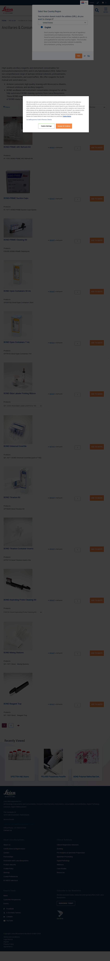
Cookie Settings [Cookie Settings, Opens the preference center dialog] (46, 126)
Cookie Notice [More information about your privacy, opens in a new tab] (67, 116)
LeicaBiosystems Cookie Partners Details (39, 119)
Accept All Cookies (64, 126)
